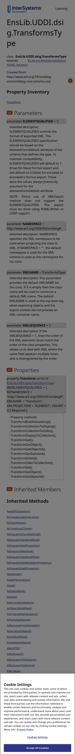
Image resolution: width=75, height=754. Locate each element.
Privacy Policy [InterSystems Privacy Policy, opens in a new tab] (25, 732)
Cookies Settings (37, 740)
